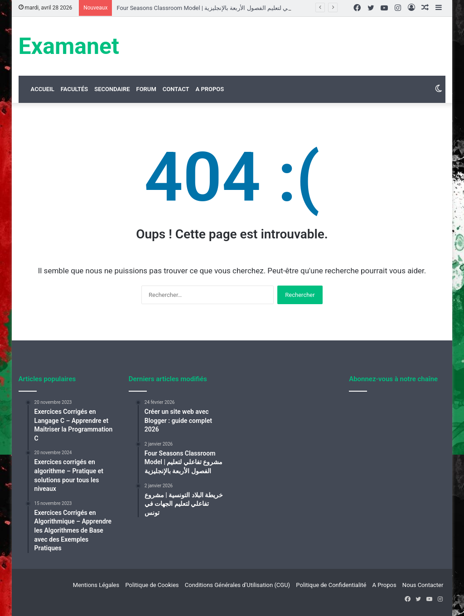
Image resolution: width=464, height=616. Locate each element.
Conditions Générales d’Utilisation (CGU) (237, 585)
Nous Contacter (423, 585)
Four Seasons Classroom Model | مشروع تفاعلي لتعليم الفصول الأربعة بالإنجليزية (217, 8)
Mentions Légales (96, 585)
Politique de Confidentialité (331, 585)
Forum (146, 89)
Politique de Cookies (152, 585)
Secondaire (112, 89)
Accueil (42, 89)
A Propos (209, 89)
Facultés (74, 89)
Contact (176, 89)
